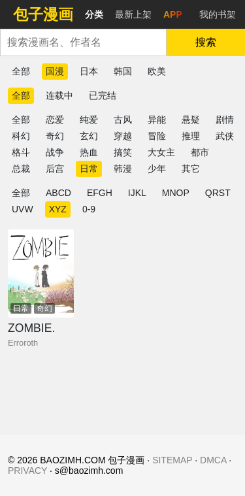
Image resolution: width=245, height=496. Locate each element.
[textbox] (83, 42)
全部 (21, 71)
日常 (89, 168)
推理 (191, 136)
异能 (157, 119)
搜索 (205, 42)
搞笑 (123, 152)
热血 (89, 152)
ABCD (58, 193)
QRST (218, 193)
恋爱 (55, 119)
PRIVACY (27, 470)
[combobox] (83, 42)
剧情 (225, 119)
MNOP (175, 193)
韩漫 (123, 168)
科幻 (21, 136)
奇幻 (55, 136)
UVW (22, 209)
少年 (157, 168)
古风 (123, 119)
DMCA (213, 460)
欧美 (157, 71)
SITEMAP (172, 460)
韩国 (123, 71)
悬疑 (191, 119)
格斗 (21, 152)
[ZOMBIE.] (41, 273)
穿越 (123, 136)
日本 (89, 71)
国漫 (55, 71)
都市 (200, 152)
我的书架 (217, 14)
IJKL (137, 193)
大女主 (161, 152)
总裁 (21, 168)
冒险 (157, 136)
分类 (94, 14)
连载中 (59, 95)
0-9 (88, 209)
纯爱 (89, 119)
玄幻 (89, 136)
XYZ (58, 209)
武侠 (225, 136)
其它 (191, 168)
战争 (55, 152)
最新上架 (133, 14)
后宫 (55, 168)
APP (172, 14)
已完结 (102, 95)
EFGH (99, 193)
